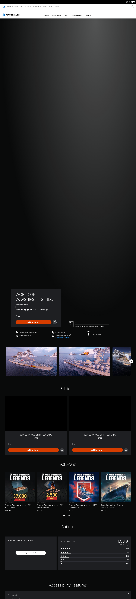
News (44, 6)
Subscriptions (77, 13)
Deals (66, 13)
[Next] (131, 359)
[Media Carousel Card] (31, 359)
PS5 (15, 6)
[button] (62, 335)
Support (57, 6)
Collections (56, 13)
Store (50, 6)
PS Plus (27, 6)
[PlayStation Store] (12, 12)
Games (9, 6)
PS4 (21, 6)
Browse (88, 13)
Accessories (35, 6)
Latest (46, 13)
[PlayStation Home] (4, 6)
